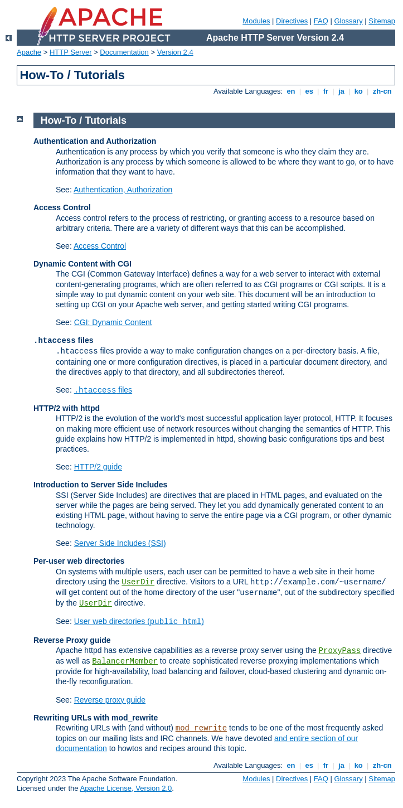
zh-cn (382, 91)
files (103, 389)
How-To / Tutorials (84, 120)
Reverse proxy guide (109, 699)
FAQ (321, 21)
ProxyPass (340, 650)
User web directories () (139, 621)
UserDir (138, 582)
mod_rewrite (201, 728)
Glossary (348, 21)
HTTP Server (71, 52)
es (309, 91)
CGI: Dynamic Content (113, 322)
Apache (29, 52)
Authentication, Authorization (123, 189)
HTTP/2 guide (98, 466)
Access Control (100, 245)
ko (358, 91)
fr (326, 91)
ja (341, 91)
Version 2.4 (175, 52)
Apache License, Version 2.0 (126, 788)
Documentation (124, 52)
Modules (256, 21)
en (291, 91)
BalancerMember (125, 661)
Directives (292, 21)
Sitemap (381, 21)
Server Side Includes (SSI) (120, 543)
